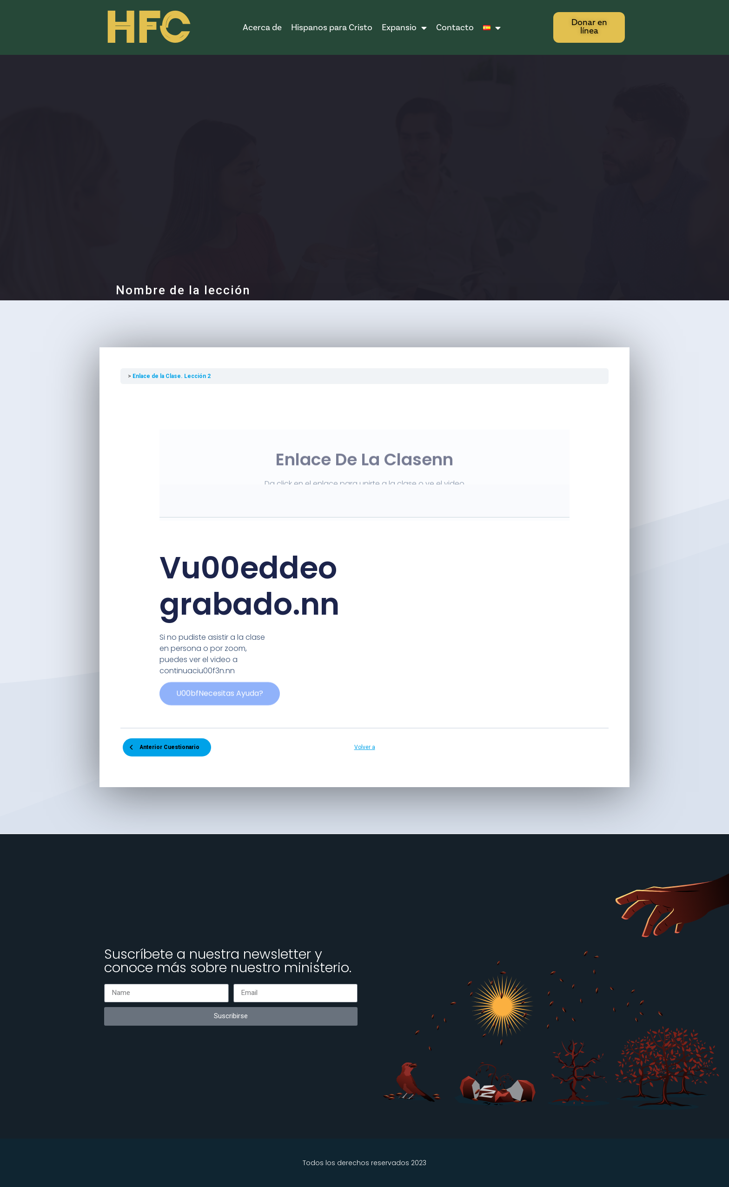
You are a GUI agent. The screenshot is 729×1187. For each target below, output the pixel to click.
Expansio (404, 28)
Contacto (455, 27)
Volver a (364, 747)
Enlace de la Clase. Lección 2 (172, 376)
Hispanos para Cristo (331, 27)
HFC (147, 28)
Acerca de (262, 27)
